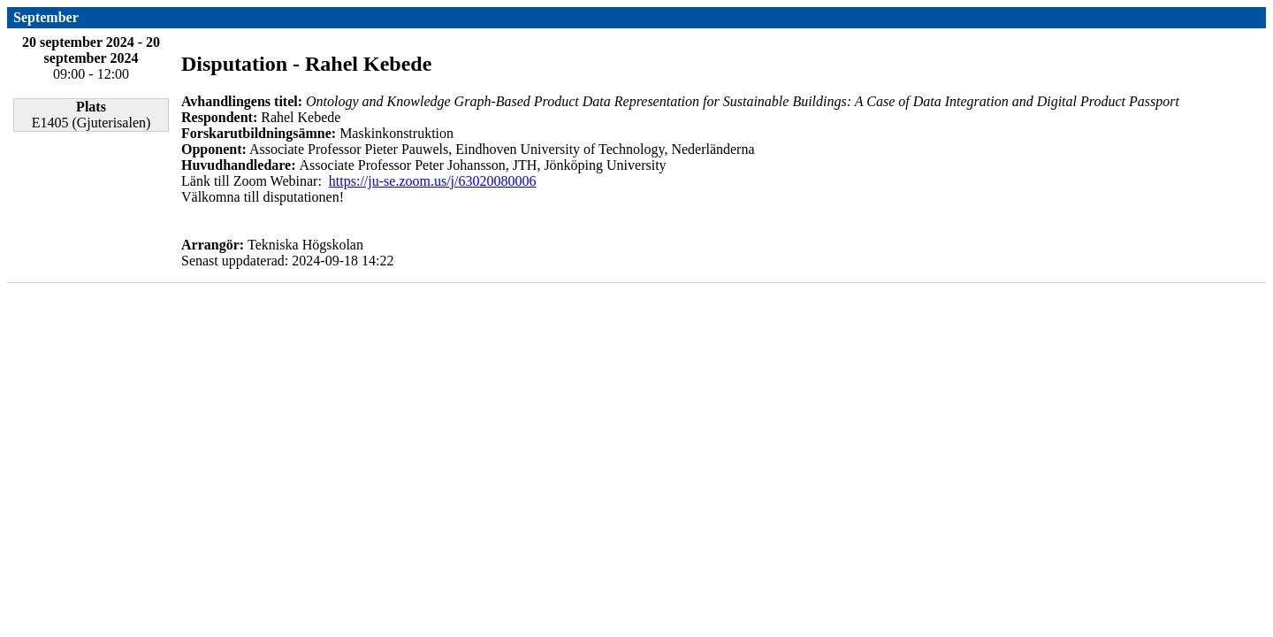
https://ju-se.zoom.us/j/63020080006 (433, 180)
